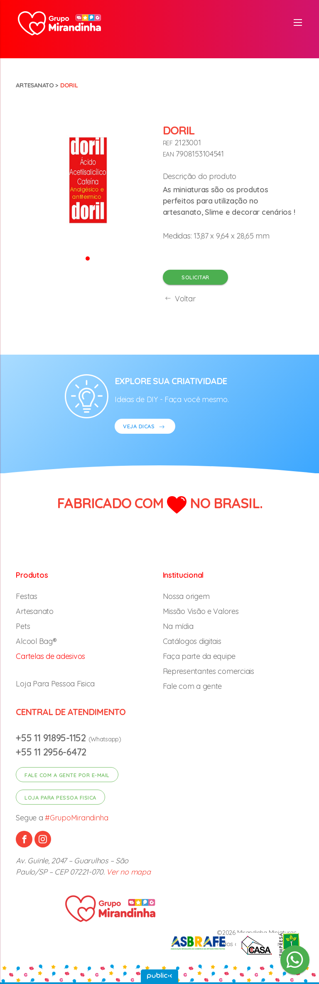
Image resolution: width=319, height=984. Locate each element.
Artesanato (35, 85)
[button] (87, 258)
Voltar (179, 298)
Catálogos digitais (192, 641)
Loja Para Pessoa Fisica (55, 683)
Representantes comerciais (208, 671)
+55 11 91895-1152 (52, 738)
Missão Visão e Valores (201, 611)
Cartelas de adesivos (50, 656)
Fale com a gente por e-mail (67, 775)
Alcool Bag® (36, 641)
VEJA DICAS (145, 427)
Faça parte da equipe (199, 656)
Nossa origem (186, 596)
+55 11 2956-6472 (51, 752)
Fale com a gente (192, 686)
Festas (26, 596)
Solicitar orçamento (195, 279)
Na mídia (178, 626)
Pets (23, 626)
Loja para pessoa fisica (60, 797)
